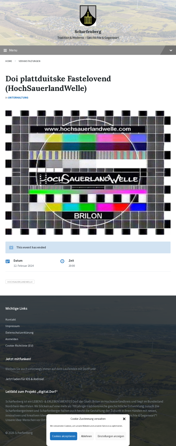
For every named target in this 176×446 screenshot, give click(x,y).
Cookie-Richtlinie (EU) (19, 345)
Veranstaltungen (29, 61)
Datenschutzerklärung (19, 332)
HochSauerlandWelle (19, 281)
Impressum (12, 326)
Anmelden (11, 339)
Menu (88, 50)
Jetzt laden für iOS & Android (24, 379)
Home (8, 61)
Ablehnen (86, 436)
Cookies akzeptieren (63, 436)
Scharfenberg (88, 31)
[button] (124, 419)
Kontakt (10, 319)
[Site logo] (88, 25)
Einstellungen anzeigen (111, 436)
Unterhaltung (18, 97)
